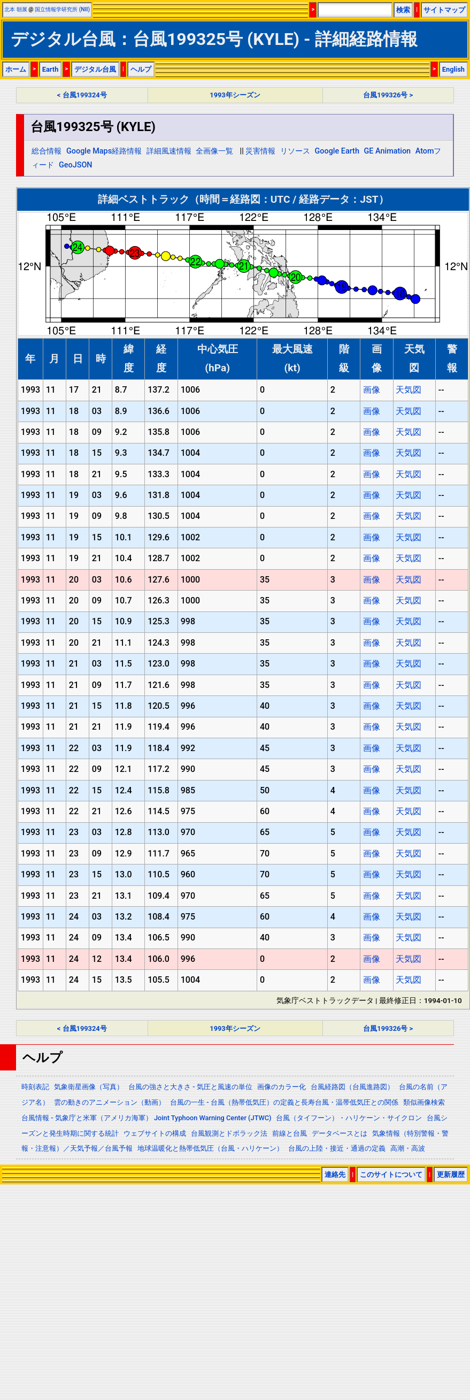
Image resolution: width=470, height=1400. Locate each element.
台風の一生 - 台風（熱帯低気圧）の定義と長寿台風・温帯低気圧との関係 (284, 1102)
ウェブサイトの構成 (155, 1133)
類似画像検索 (424, 1102)
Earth (50, 69)
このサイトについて (391, 1175)
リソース (295, 151)
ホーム (15, 69)
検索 (403, 10)
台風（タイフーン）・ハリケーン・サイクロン (349, 1118)
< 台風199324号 (82, 95)
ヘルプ (140, 69)
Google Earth (337, 151)
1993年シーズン (235, 95)
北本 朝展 (15, 9)
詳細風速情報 (169, 151)
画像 (371, 390)
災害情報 (260, 151)
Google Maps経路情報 (104, 151)
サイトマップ (444, 10)
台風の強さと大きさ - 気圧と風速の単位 (190, 1087)
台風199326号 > (388, 95)
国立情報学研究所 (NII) (62, 9)
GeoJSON (76, 165)
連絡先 (335, 1175)
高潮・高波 (407, 1148)
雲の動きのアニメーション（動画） (109, 1102)
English (453, 69)
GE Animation (387, 151)
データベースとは (339, 1133)
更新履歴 (451, 1175)
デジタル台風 (95, 69)
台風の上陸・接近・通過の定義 (337, 1148)
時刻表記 (35, 1087)
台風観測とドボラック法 (229, 1133)
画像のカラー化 (281, 1087)
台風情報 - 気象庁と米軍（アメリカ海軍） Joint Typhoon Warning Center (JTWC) (146, 1118)
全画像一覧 (214, 151)
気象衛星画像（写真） (89, 1087)
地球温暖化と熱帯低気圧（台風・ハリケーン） (210, 1148)
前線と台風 (289, 1133)
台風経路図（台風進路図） (352, 1087)
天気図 (408, 390)
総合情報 (46, 151)
